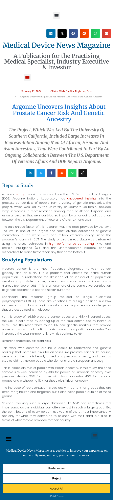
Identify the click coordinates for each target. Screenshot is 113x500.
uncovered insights (81, 198)
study (20, 194)
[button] (56, 15)
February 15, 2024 (31, 91)
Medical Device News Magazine (57, 45)
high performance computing (71, 244)
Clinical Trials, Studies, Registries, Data (71, 91)
